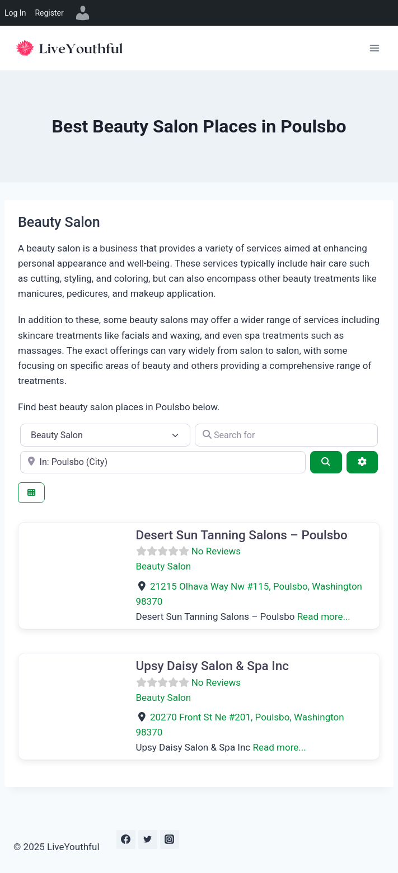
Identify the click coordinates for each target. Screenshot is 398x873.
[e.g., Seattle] (163, 462)
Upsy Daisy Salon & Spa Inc (212, 665)
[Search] (325, 462)
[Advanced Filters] (362, 462)
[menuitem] (82, 13)
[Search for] (286, 435)
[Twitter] (147, 839)
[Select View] (31, 492)
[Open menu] (374, 47)
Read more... (323, 616)
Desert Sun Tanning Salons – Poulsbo (242, 535)
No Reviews (216, 551)
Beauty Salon (163, 566)
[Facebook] (125, 839)
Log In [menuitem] (15, 12)
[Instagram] (169, 839)
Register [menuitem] (49, 12)
